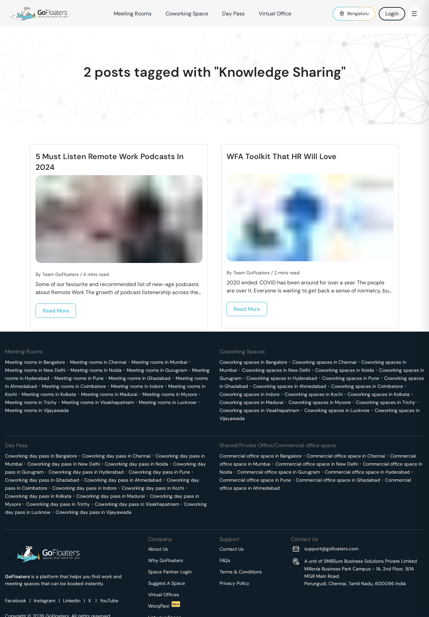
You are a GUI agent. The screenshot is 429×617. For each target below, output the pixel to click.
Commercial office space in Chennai (346, 456)
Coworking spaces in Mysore (320, 402)
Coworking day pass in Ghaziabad (42, 480)
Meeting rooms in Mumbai (159, 362)
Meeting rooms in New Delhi (35, 370)
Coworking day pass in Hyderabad (86, 472)
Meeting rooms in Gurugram (157, 370)
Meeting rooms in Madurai (109, 394)
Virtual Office (275, 13)
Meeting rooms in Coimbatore (74, 386)
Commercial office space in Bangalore (261, 456)
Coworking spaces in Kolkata (379, 394)
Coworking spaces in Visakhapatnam (259, 410)
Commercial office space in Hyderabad (367, 472)
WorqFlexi (164, 606)
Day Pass (233, 13)
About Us (158, 549)
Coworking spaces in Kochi (314, 394)
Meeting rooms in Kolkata (49, 394)
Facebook (15, 601)
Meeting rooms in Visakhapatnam (98, 402)
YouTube (109, 601)
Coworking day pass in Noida (136, 464)
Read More (56, 310)
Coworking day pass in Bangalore (41, 456)
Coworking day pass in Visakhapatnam (137, 504)
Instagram (44, 601)
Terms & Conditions (241, 572)
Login (392, 13)
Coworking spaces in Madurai (252, 402)
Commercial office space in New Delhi (316, 464)
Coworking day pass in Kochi (153, 488)
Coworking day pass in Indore (84, 488)
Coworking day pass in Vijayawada (93, 512)
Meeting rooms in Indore (137, 386)
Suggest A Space (166, 583)
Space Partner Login (170, 572)
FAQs (225, 560)
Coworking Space (187, 13)
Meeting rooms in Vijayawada (37, 410)
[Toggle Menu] (414, 13)
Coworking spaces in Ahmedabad (289, 386)
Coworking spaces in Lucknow (337, 410)
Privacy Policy (234, 583)
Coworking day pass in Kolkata (38, 496)
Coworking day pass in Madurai (110, 496)
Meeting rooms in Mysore (169, 394)
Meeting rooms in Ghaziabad (140, 378)
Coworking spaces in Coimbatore (367, 386)
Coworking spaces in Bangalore (253, 362)
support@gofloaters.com (331, 549)
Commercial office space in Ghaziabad (338, 480)
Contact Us (232, 549)
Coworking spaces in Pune (350, 378)
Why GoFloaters (165, 560)
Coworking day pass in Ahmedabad (123, 480)
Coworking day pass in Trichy (58, 504)
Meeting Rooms (132, 13)
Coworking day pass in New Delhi (63, 464)
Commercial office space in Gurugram (278, 472)
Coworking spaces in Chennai (324, 362)
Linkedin (71, 601)
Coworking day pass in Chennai (116, 456)
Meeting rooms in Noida (96, 370)
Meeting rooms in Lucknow (167, 402)
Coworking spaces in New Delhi (276, 370)
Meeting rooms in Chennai (98, 362)
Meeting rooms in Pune (79, 378)
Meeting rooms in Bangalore (35, 362)
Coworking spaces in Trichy (385, 402)
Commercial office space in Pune (255, 480)
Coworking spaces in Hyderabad (281, 378)
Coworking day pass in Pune (159, 472)
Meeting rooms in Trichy (31, 402)
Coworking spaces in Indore (250, 394)
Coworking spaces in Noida (344, 370)
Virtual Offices (163, 595)
